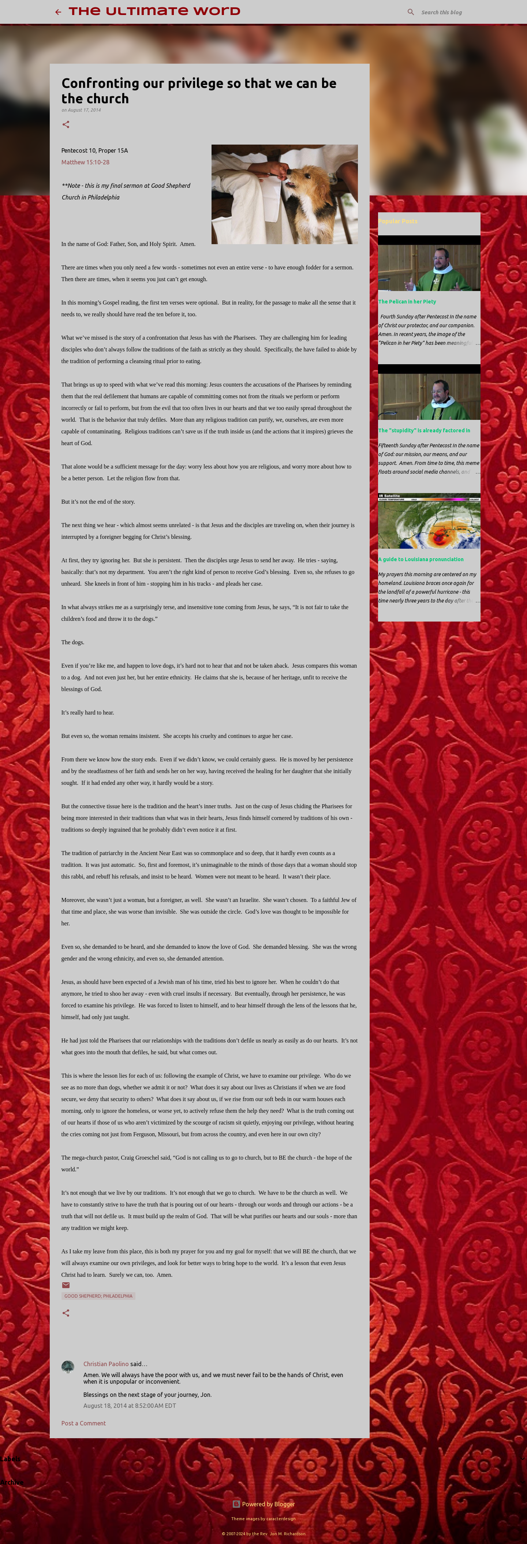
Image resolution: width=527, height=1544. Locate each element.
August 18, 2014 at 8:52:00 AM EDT (129, 1405)
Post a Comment (83, 1423)
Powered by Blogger (263, 1504)
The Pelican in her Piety (407, 302)
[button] (65, 125)
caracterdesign (281, 1519)
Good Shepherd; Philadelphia (98, 1296)
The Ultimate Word (154, 12)
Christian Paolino (106, 1364)
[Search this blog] (435, 12)
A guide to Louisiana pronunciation (421, 559)
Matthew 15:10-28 (85, 162)
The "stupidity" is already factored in (424, 430)
